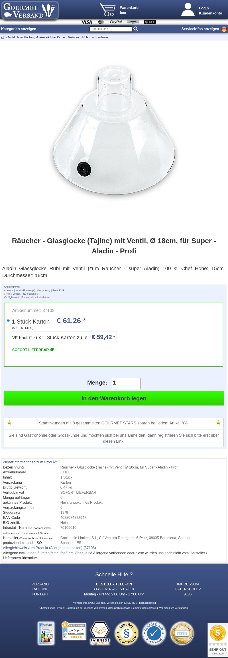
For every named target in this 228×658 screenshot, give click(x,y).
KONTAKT (40, 594)
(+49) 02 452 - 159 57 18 (114, 589)
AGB (188, 594)
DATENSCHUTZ (188, 589)
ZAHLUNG (40, 589)
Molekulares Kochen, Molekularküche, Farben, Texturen (43, 37)
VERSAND (40, 584)
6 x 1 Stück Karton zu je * (63, 337)
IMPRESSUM (188, 584)
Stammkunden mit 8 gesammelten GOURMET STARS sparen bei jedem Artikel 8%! (114, 423)
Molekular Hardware (95, 37)
